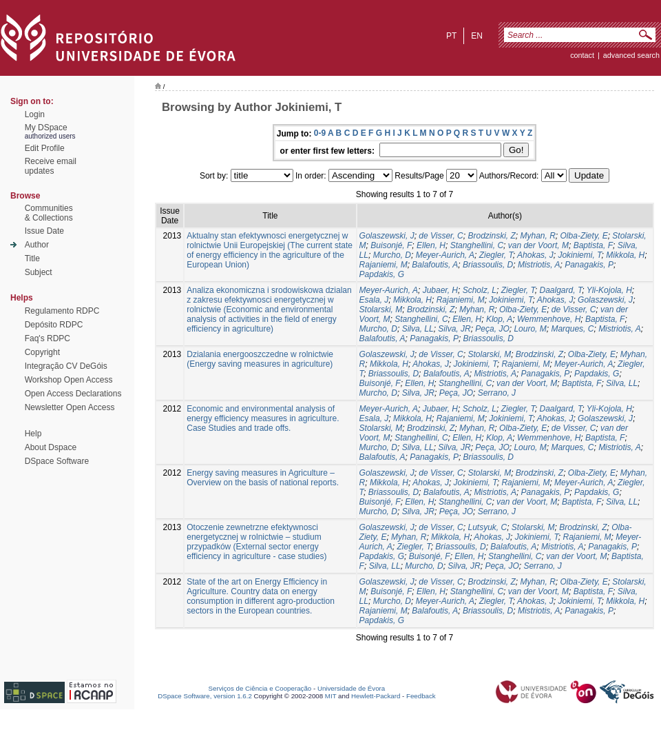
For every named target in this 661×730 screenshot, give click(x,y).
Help (33, 433)
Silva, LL (418, 329)
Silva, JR (454, 329)
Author (37, 245)
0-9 (320, 133)
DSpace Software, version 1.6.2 (205, 696)
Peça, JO (492, 329)
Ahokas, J (535, 255)
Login (35, 114)
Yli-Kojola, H (609, 290)
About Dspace (50, 447)
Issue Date (44, 231)
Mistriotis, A (539, 265)
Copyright (42, 352)
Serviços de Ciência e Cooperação (260, 688)
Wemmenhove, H (548, 319)
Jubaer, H (440, 290)
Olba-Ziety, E (584, 236)
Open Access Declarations (73, 393)
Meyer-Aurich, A (445, 255)
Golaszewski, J (387, 236)
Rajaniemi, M (383, 265)
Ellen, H (431, 245)
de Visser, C (441, 236)
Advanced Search (631, 55)
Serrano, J (497, 393)
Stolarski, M (381, 309)
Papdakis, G (381, 274)
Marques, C (572, 329)
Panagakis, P (589, 265)
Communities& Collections (49, 213)
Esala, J (374, 300)
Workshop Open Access (69, 380)
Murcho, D (392, 255)
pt (451, 36)
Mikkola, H (625, 255)
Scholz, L (479, 290)
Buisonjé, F (391, 245)
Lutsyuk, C (487, 527)
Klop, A (499, 319)
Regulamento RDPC (62, 311)
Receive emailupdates (50, 166)
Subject (38, 272)
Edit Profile (45, 148)
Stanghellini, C (476, 245)
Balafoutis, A (435, 265)
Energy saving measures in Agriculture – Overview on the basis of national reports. (263, 477)
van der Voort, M (538, 245)
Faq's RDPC (47, 338)
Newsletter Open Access (70, 407)
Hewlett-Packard (375, 696)
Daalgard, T (561, 290)
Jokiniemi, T (579, 255)
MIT (331, 696)
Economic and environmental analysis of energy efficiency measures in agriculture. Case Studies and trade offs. (263, 418)
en (477, 36)
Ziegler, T (496, 255)
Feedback (421, 696)
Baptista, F (593, 245)
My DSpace (46, 127)
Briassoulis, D (488, 265)
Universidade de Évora (351, 688)
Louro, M (530, 329)
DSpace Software (57, 461)
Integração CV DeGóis (66, 366)
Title (32, 258)
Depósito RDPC (54, 324)
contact (582, 55)
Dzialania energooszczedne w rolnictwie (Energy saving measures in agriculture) (260, 359)
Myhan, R (538, 236)
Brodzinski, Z (491, 236)
